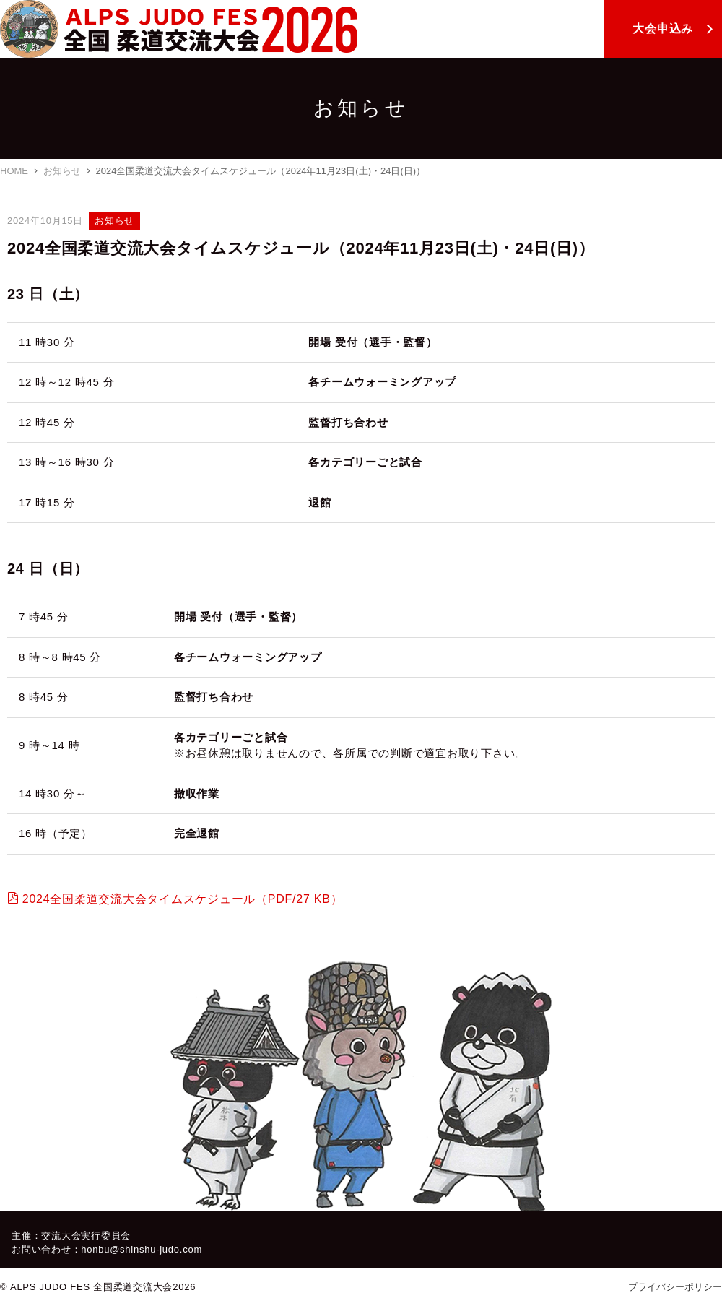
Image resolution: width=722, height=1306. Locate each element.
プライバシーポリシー (675, 1286)
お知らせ (62, 170)
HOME (14, 170)
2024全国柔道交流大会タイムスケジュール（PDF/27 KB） (182, 899)
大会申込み (662, 28)
